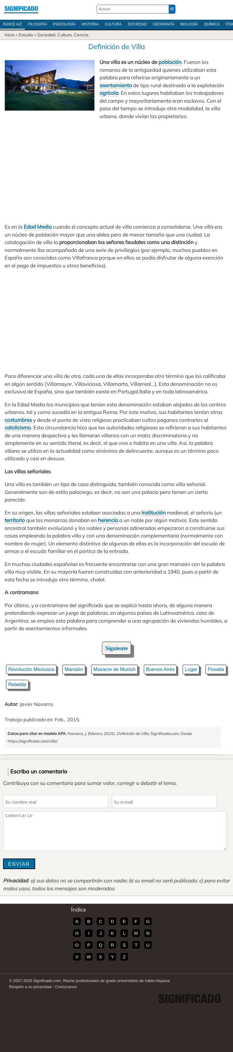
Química (211, 24)
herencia (108, 520)
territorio (15, 520)
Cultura (113, 24)
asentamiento (116, 85)
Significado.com (21, 9)
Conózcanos (66, 986)
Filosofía (37, 24)
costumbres (18, 420)
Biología (189, 24)
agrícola (109, 93)
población (169, 62)
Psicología (64, 24)
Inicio (10, 35)
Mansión (74, 669)
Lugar (191, 669)
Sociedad (137, 24)
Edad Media (38, 226)
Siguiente (116, 648)
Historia (90, 24)
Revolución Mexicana (31, 669)
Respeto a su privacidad (30, 986)
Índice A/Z (12, 24)
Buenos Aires (160, 669)
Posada (216, 669)
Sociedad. (46, 35)
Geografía (163, 24)
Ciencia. (81, 35)
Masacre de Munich (114, 669)
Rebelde (17, 684)
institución (153, 512)
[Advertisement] (116, 171)
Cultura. (65, 35)
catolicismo (18, 427)
